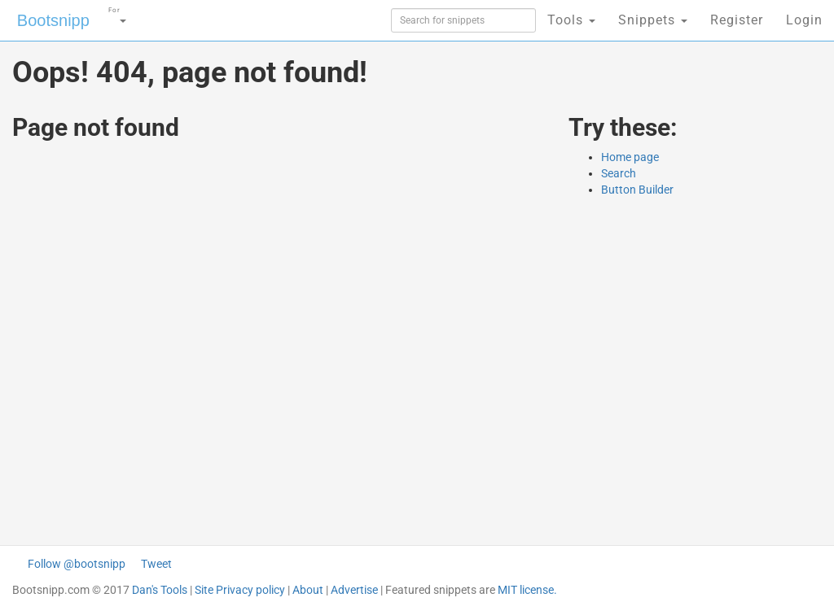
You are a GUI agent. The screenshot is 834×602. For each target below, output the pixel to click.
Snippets (652, 20)
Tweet (156, 563)
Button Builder (637, 189)
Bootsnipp (53, 20)
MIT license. (527, 589)
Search (618, 173)
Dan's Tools (159, 589)
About (307, 589)
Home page (630, 157)
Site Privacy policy (240, 589)
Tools (571, 20)
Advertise (354, 589)
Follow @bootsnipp (76, 563)
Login (804, 20)
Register (736, 20)
